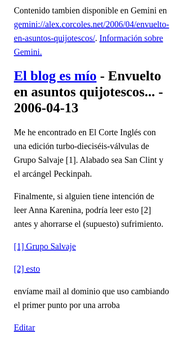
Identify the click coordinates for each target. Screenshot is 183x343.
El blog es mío (55, 75)
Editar (24, 327)
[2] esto (27, 268)
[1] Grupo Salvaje (45, 246)
